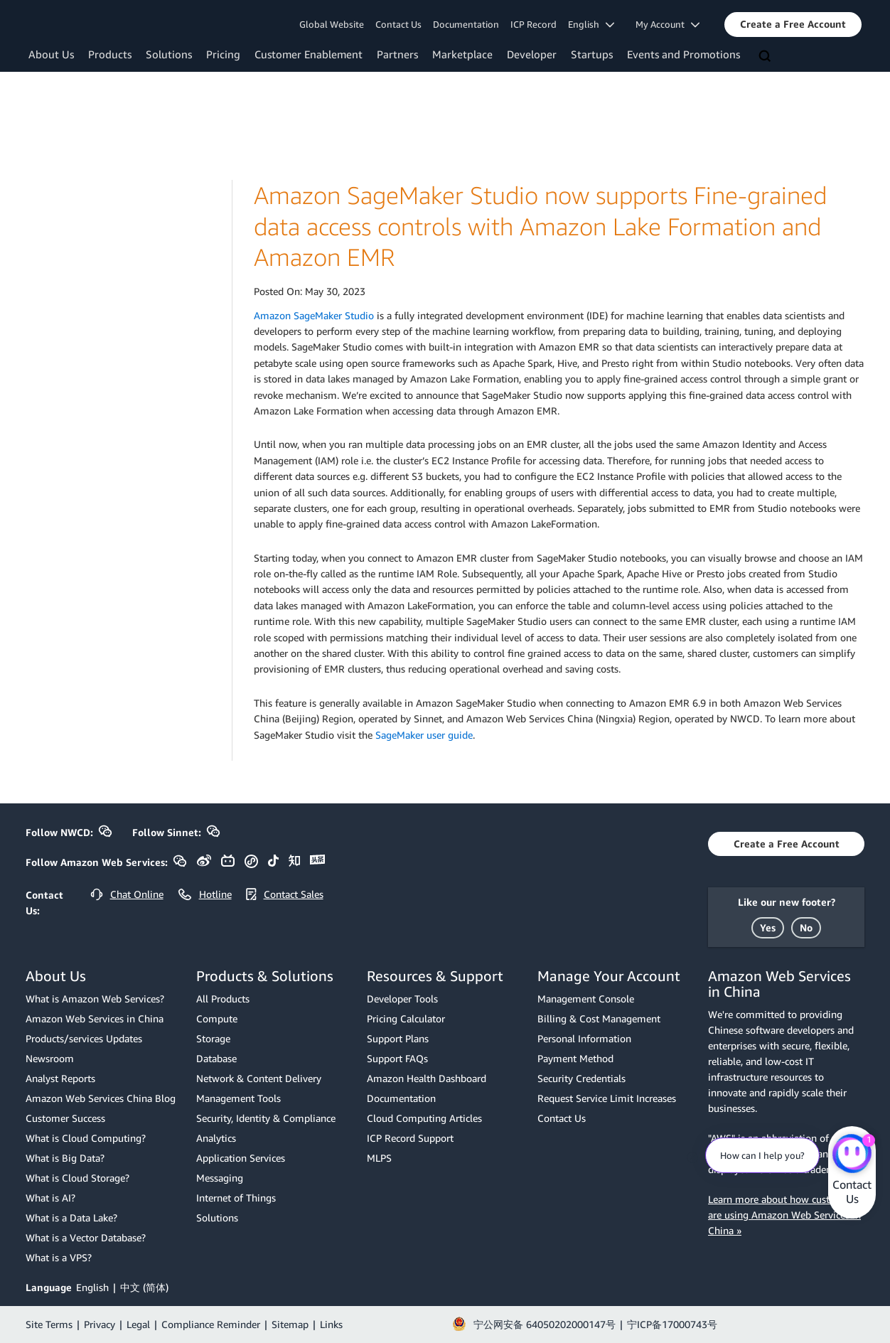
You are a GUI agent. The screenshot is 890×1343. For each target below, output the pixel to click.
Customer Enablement (308, 54)
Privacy (99, 1324)
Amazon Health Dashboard (426, 1078)
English (92, 1287)
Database (216, 1058)
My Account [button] (667, 24)
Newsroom (50, 1058)
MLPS (379, 1158)
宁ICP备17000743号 (672, 1324)
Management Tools (238, 1098)
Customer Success (65, 1118)
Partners (397, 54)
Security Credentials (581, 1078)
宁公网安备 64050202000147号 (544, 1324)
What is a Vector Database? (86, 1237)
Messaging (219, 1178)
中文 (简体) (144, 1287)
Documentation (466, 24)
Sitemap (290, 1324)
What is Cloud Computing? (86, 1138)
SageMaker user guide (424, 735)
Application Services (240, 1158)
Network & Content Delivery (258, 1078)
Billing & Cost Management (598, 1018)
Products (110, 54)
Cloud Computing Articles (424, 1118)
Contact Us (398, 24)
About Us (51, 54)
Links (331, 1324)
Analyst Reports (60, 1078)
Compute (216, 1018)
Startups (592, 54)
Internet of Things (236, 1198)
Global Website (331, 24)
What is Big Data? (65, 1158)
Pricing (223, 54)
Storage (213, 1038)
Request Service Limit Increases (606, 1098)
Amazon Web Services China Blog (101, 1098)
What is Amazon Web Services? (95, 998)
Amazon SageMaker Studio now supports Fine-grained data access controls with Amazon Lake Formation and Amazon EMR (540, 226)
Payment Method (575, 1058)
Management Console (585, 998)
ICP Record (533, 24)
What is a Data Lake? (71, 1217)
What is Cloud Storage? (77, 1178)
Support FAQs (397, 1058)
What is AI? (50, 1198)
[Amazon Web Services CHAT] (852, 1154)
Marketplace (462, 54)
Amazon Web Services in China (94, 1018)
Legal (138, 1324)
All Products (223, 998)
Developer (532, 54)
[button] (793, 24)
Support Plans (398, 1038)
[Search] (766, 57)
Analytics (216, 1138)
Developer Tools (402, 998)
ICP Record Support (410, 1138)
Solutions (169, 54)
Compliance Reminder (210, 1324)
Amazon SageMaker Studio (314, 315)
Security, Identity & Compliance (266, 1118)
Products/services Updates (84, 1038)
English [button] (591, 24)
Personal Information (584, 1038)
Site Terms (49, 1324)
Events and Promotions (683, 54)
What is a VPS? (59, 1257)
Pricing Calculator (406, 1018)
